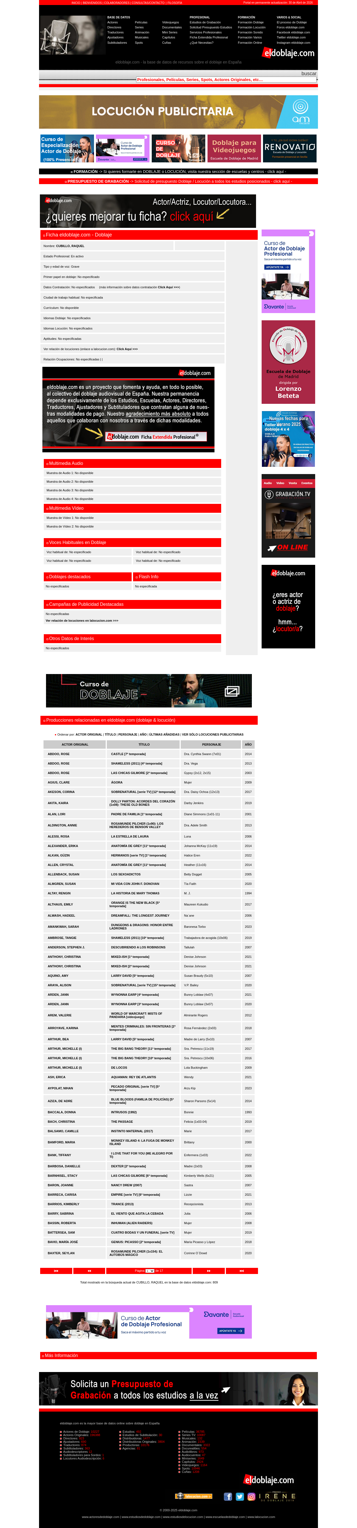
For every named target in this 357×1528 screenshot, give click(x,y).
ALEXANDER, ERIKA (63, 846)
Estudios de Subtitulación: (139, 1435)
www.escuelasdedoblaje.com (225, 1517)
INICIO (76, 2)
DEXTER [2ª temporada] (128, 1166)
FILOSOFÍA (175, 2)
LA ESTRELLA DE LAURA (130, 836)
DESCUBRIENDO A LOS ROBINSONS (138, 947)
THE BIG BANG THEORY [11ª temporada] (141, 1048)
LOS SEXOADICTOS (126, 874)
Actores (112, 22)
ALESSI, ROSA (58, 836)
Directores (114, 27)
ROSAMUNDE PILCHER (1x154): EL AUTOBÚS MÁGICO (136, 1253)
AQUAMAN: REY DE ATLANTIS (133, 1077)
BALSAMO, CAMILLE (63, 1131)
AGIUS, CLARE (59, 782)
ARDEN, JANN (58, 994)
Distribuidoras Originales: (138, 1441)
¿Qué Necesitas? (201, 42)
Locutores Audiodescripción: (81, 1458)
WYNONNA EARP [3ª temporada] (135, 1004)
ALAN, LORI (56, 814)
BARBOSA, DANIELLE (64, 1166)
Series (139, 27)
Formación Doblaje (251, 22)
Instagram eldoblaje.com (293, 42)
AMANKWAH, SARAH (63, 926)
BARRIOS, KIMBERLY (63, 1204)
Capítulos (168, 37)
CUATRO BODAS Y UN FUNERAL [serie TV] (143, 1232)
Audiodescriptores (74, 1451)
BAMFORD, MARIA (61, 1142)
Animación (142, 32)
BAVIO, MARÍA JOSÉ (63, 1242)
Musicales (142, 37)
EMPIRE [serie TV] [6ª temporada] (135, 1194)
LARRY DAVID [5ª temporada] (132, 975)
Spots (139, 42)
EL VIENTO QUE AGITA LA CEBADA (137, 1213)
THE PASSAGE (122, 1121)
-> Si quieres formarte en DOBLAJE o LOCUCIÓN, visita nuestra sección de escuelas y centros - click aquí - (179, 171)
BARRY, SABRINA (61, 1213)
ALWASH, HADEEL (61, 915)
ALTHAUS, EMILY (60, 904)
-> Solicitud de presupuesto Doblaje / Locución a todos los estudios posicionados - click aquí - (178, 181)
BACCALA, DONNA (62, 1112)
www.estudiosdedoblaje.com (141, 1517)
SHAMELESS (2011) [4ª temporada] (136, 763)
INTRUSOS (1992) (124, 1112)
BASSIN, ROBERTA (62, 1223)
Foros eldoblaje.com (291, 27)
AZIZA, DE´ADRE (60, 1101)
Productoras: (130, 1445)
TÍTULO (110, 734)
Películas (141, 22)
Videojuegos (170, 22)
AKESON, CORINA (61, 792)
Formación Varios (250, 37)
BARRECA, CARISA (62, 1194)
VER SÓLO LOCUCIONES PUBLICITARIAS (212, 734)
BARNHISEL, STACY (63, 1175)
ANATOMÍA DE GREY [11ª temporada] (138, 846)
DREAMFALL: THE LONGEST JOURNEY (140, 915)
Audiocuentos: (190, 1455)
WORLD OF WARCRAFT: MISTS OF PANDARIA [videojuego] (135, 1015)
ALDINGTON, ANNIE (62, 825)
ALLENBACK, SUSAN (63, 874)
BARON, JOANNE (60, 1185)
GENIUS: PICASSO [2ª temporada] (136, 1242)
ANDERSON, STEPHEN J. (66, 947)
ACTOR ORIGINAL (89, 734)
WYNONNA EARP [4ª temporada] (135, 994)
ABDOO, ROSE (58, 754)
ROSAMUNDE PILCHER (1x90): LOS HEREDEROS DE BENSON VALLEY (136, 825)
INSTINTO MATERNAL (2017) (132, 1131)
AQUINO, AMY (58, 975)
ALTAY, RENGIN (59, 893)
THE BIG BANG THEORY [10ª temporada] (141, 1058)
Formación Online (250, 42)
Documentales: (190, 1445)
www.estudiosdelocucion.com (183, 1517)
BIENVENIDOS (93, 2)
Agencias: (128, 1448)
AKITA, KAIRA (58, 803)
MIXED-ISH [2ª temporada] (130, 966)
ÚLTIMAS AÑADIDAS (164, 734)
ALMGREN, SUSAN (62, 883)
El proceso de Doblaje (292, 22)
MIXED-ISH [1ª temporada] (130, 956)
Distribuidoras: (131, 1438)
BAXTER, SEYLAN (61, 1253)
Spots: (184, 1468)
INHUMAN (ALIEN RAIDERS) (132, 1223)
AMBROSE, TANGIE (62, 937)
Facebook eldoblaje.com (293, 32)
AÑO (143, 734)
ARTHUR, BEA (58, 1039)
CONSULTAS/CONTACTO (148, 2)
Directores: (69, 1438)
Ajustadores (115, 37)
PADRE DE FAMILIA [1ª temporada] (136, 814)
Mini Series (169, 32)
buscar (309, 73)
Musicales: (187, 1438)
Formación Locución (252, 27)
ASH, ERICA (57, 1077)
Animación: (188, 1441)
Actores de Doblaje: (75, 1431)
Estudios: (127, 1431)
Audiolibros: (188, 1451)
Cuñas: (185, 1471)
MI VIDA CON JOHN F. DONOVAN (135, 883)
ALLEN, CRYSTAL (61, 864)
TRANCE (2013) (122, 1204)
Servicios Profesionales (205, 32)
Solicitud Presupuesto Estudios (211, 27)
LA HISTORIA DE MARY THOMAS (135, 893)
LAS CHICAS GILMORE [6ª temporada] (139, 1175)
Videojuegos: (189, 1465)
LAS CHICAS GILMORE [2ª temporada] (139, 773)
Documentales (172, 27)
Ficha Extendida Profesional (209, 37)
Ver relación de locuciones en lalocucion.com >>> (82, 620)
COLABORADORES (116, 2)
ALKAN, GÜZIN (59, 855)
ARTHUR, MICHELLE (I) (65, 1048)
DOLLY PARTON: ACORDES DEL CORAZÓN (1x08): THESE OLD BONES (142, 803)
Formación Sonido (250, 32)
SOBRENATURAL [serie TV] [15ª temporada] (143, 985)
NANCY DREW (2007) (126, 1185)
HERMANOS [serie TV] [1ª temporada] (138, 855)
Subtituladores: (72, 1448)
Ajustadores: (70, 1441)
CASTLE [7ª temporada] (128, 754)
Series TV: (187, 1435)
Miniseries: (187, 1458)
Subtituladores (117, 42)
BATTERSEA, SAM (61, 1232)
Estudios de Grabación (205, 22)
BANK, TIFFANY (59, 1155)
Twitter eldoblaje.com (291, 37)
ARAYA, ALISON (59, 985)
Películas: (187, 1431)
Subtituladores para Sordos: (81, 1455)
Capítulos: (187, 1461)
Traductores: (70, 1445)
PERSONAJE (128, 734)
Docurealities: (189, 1448)
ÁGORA (117, 782)
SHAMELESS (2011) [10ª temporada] (137, 937)
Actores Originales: (75, 1435)
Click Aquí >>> (168, 287)
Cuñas (166, 42)
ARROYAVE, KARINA (63, 1028)
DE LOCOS (119, 1067)
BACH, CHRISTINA (61, 1121)
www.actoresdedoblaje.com (100, 1517)
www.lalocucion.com (261, 1517)
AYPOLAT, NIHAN (60, 1088)
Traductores (115, 32)
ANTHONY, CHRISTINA (64, 956)
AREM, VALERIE (59, 1015)
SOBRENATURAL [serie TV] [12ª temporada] (143, 792)
